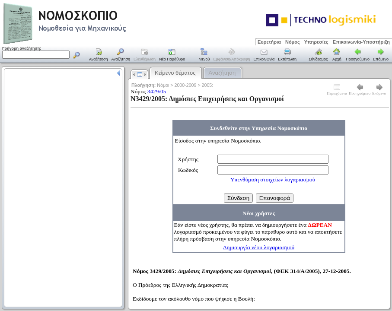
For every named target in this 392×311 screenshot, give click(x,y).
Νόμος (292, 41)
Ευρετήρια (269, 41)
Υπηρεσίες (316, 41)
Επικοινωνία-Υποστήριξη (361, 41)
